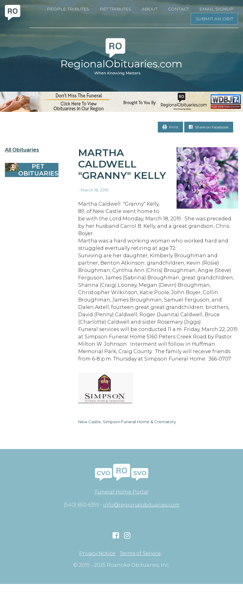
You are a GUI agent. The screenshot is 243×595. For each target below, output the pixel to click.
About (149, 9)
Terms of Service (140, 553)
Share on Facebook (209, 127)
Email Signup (216, 9)
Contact (178, 9)
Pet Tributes (115, 9)
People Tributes (68, 9)
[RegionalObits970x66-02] (121, 102)
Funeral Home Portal (122, 492)
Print (170, 127)
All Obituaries (22, 150)
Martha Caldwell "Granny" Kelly (122, 164)
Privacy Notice (97, 553)
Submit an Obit (214, 19)
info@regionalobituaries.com (141, 505)
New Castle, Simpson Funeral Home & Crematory (127, 421)
